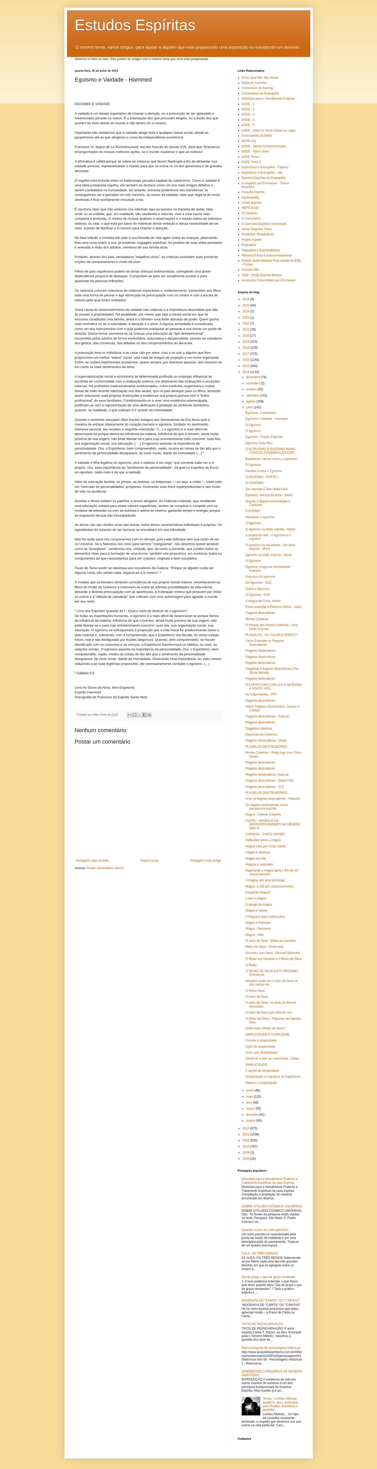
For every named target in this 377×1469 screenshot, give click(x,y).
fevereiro (252, 1115)
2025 (246, 305)
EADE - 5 (248, 125)
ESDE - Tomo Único (255, 151)
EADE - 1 (248, 104)
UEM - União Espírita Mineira (262, 275)
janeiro (251, 1120)
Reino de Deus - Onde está (264, 947)
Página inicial (149, 860)
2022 (246, 323)
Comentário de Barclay (257, 88)
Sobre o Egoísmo (257, 589)
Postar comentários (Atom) (105, 868)
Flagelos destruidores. (260, 663)
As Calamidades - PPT (261, 694)
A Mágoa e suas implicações (265, 917)
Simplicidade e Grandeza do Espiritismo (272, 1076)
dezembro (253, 377)
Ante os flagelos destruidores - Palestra (272, 798)
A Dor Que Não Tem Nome (260, 77)
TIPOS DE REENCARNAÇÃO (262, 1324)
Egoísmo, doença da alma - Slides (269, 495)
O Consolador (251, 218)
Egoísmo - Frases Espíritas (264, 437)
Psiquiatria (249, 245)
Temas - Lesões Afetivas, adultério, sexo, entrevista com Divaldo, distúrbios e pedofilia (280, 1404)
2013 (246, 1128)
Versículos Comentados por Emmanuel (268, 280)
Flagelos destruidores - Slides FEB (269, 780)
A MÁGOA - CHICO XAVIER (264, 834)
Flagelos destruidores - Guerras (267, 716)
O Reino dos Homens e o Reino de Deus (273, 959)
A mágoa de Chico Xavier (262, 601)
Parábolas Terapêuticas (258, 234)
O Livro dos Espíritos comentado (264, 224)
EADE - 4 (248, 120)
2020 (246, 335)
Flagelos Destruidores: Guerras (267, 774)
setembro (253, 395)
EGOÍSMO (252, 511)
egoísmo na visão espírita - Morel (268, 555)
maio (250, 1096)
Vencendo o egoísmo (260, 517)
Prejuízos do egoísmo (260, 576)
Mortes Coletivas (256, 619)
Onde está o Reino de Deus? (265, 1028)
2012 (246, 1134)
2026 (246, 299)
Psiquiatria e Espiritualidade (261, 250)
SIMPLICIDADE (256, 1065)
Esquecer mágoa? (257, 892)
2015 (246, 366)
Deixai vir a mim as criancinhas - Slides (272, 1058)
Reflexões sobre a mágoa (263, 840)
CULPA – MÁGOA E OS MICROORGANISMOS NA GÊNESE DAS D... (272, 824)
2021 (246, 329)
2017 (246, 354)
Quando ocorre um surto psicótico (265, 1230)
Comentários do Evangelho (260, 93)
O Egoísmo (253, 425)
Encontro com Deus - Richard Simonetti (272, 953)
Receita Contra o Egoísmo (263, 471)
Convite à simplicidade (260, 1040)
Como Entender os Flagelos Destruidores (264, 642)
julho (250, 407)
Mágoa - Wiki (254, 935)
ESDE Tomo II (251, 162)
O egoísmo (253, 431)
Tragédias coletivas (258, 728)
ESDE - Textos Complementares (264, 146)
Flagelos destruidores (260, 613)
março (251, 1108)
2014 (246, 372)
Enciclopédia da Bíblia (257, 135)
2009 (246, 1152)
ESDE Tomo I (251, 157)
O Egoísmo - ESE (257, 595)
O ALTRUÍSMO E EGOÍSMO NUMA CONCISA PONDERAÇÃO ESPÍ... (271, 450)
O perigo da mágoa (258, 904)
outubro (251, 389)
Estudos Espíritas (135, 25)
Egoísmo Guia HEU (258, 443)
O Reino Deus (255, 991)
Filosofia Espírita (253, 192)
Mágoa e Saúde (256, 910)
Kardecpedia (250, 197)
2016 (246, 360)
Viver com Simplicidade (261, 1052)
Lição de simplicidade (260, 1046)
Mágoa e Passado (257, 922)
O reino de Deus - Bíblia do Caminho (270, 941)
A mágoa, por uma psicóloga (265, 880)
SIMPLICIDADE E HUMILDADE (267, 1034)
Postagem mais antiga (205, 860)
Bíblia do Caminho (254, 83)
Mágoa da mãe (255, 858)
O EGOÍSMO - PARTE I (261, 477)
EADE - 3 (248, 114)
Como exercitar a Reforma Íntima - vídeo (273, 607)
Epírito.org (249, 141)
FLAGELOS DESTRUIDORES (266, 746)
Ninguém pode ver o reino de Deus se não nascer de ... (271, 982)
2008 (246, 1158)
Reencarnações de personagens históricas (271, 1348)
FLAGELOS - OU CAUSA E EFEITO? (271, 635)
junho (250, 1090)
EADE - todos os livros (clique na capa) (269, 130)
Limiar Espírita (252, 202)
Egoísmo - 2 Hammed (260, 413)
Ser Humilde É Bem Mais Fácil (266, 489)
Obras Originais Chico (257, 229)
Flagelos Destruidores (260, 650)
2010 (246, 1146)
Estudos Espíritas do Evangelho (264, 178)
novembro (253, 383)
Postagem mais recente (92, 860)
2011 (246, 1140)
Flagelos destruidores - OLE (264, 787)
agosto (251, 401)
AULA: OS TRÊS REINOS (260, 1253)
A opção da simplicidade (262, 1071)
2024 (246, 311)
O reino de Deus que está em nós (268, 1012)
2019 (246, 341)
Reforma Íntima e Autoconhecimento (267, 255)
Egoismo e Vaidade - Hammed (266, 419)
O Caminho (249, 213)
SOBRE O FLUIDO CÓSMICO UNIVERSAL (272, 1206)
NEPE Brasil (250, 208)
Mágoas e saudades (259, 864)
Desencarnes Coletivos (261, 734)
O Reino (251, 965)
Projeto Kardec (252, 239)
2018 (246, 347)
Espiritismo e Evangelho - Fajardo (265, 167)
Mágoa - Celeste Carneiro (263, 814)
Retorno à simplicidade (261, 1083)
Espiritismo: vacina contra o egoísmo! (271, 459)
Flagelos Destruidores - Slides (266, 740)
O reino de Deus (256, 996)
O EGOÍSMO (254, 483)
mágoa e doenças (257, 852)
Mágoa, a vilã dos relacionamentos (269, 886)
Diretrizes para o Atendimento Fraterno (268, 98)
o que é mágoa (255, 898)
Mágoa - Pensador (258, 928)
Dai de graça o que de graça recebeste (268, 1277)
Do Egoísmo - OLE (258, 582)
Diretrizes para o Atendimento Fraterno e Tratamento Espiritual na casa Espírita (270, 1180)
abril (249, 1102)
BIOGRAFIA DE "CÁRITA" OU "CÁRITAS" (271, 1300)
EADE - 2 (248, 109)
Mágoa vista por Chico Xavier (265, 846)
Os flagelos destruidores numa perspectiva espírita (266, 806)
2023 (246, 317)
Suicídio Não (250, 269)
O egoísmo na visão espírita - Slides (270, 529)
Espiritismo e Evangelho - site (262, 172)
